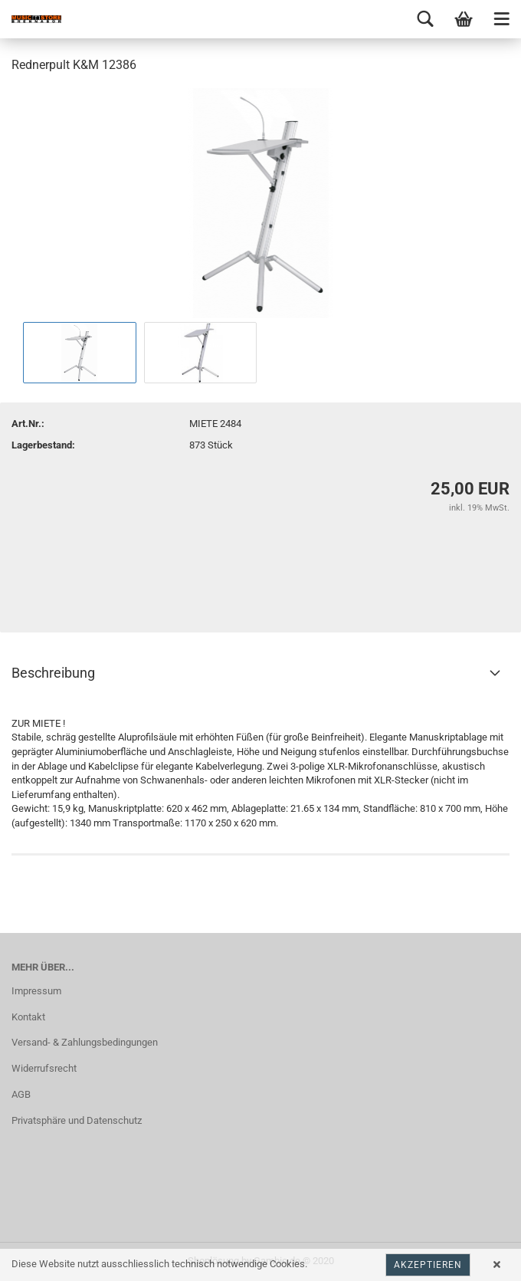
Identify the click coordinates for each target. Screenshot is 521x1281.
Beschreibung (53, 673)
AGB (21, 1094)
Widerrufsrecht (44, 1068)
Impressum (36, 991)
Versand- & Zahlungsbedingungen (84, 1042)
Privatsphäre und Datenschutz (76, 1120)
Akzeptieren (428, 1265)
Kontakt (28, 1017)
